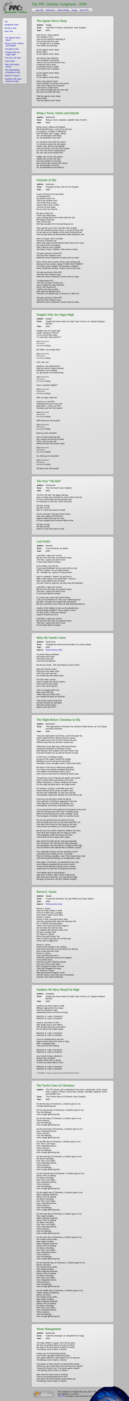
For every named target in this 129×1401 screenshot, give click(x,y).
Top (7, 21)
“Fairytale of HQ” (12, 49)
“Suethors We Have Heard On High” (13, 80)
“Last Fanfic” (10, 61)
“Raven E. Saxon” (13, 76)
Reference (50, 10)
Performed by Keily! (54, 650)
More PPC (84, 10)
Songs (74, 10)
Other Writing (63, 10)
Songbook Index (12, 25)
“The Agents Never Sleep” (13, 39)
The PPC (61, 1396)
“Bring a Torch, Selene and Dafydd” (15, 44)
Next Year (9, 31)
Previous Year (11, 28)
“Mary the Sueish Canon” (12, 65)
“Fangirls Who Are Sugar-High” (13, 53)
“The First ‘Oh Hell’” (13, 58)
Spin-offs (39, 10)
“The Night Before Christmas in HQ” (13, 71)
